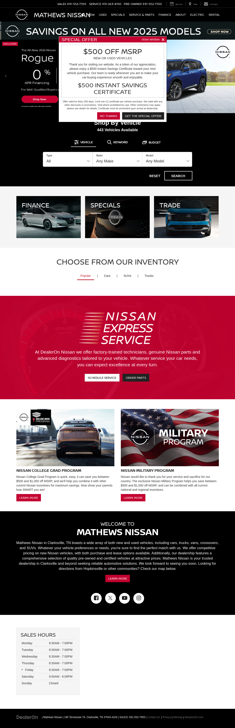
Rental (214, 14)
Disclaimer (10, 43)
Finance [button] (165, 14)
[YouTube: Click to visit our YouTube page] (124, 598)
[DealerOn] (27, 717)
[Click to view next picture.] (229, 76)
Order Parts (136, 378)
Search (178, 175)
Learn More (28, 498)
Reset (154, 175)
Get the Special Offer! (143, 116)
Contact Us (153, 717)
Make (99, 155)
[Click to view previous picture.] (6, 76)
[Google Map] (152, 661)
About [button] (181, 14)
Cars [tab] (107, 275)
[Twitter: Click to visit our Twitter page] (110, 598)
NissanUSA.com (194, 717)
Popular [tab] (85, 275)
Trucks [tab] (149, 275)
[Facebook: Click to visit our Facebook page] (96, 598)
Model (149, 155)
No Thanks (108, 116)
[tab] (83, 142)
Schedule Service (102, 378)
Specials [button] (118, 14)
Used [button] (103, 14)
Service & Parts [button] (141, 14)
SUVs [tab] (127, 275)
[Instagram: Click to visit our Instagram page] (138, 598)
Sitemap (178, 717)
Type (49, 155)
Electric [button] (197, 14)
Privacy (167, 717)
